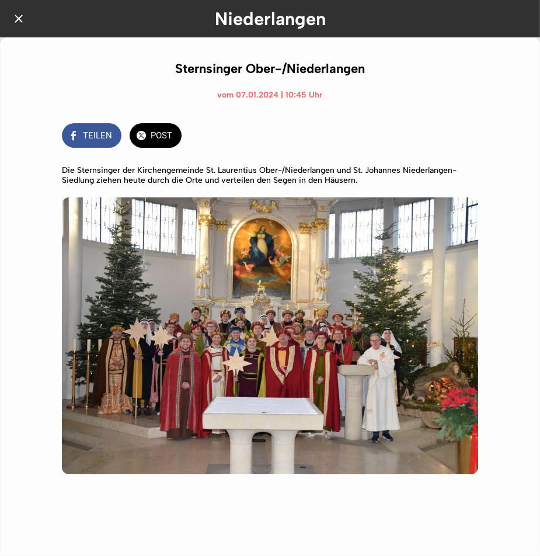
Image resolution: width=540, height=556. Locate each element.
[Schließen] (19, 19)
